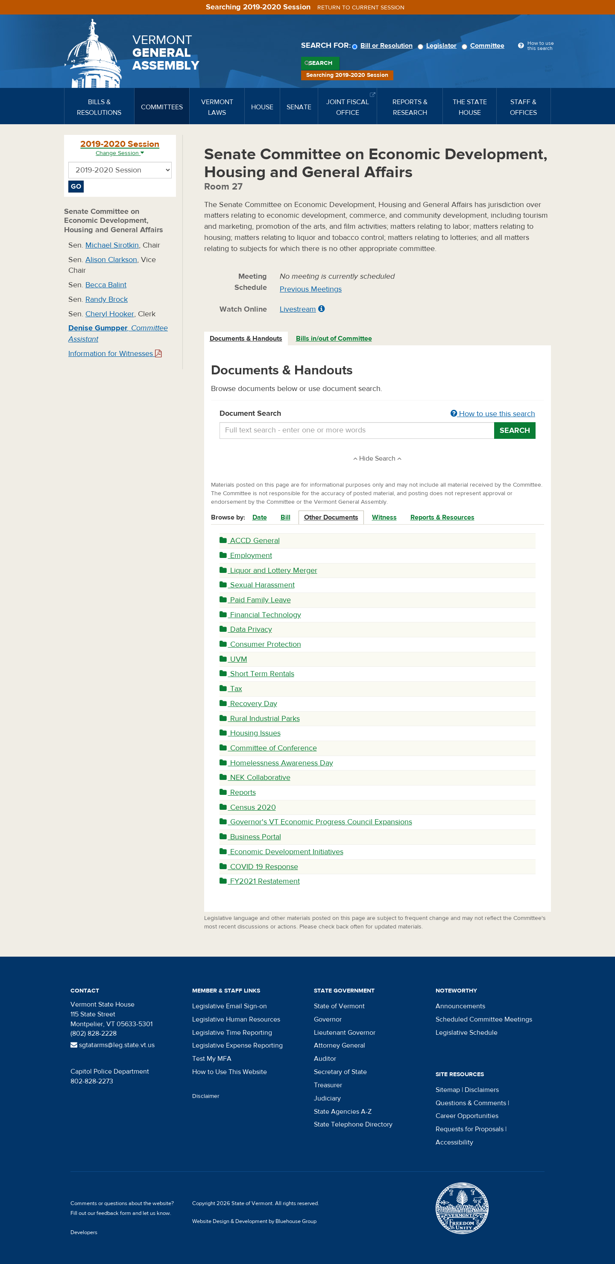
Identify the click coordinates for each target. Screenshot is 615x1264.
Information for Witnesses (114, 354)
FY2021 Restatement (260, 881)
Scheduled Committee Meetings (484, 1019)
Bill (285, 517)
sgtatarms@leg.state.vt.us (112, 1045)
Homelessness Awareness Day (276, 763)
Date (259, 517)
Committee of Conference (268, 748)
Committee (484, 45)
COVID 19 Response (259, 867)
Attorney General (339, 1045)
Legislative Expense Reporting (237, 1045)
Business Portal (250, 837)
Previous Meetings (311, 289)
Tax (231, 689)
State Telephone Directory (353, 1124)
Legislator (438, 45)
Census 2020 (248, 807)
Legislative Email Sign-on (229, 1006)
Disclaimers (482, 1090)
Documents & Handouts (246, 338)
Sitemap (448, 1090)
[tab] (246, 339)
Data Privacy (246, 629)
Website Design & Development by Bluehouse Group (254, 1221)
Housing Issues (250, 733)
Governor (328, 1019)
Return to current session (360, 8)
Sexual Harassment (257, 585)
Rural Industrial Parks (260, 719)
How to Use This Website (229, 1072)
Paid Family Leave (255, 600)
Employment (246, 555)
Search (320, 63)
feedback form (114, 1213)
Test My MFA (211, 1058)
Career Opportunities (467, 1116)
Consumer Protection (260, 644)
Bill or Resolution (383, 45)
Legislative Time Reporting (232, 1032)
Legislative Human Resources (236, 1019)
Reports (238, 792)
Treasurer (328, 1085)
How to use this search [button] (493, 414)
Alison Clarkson (111, 260)
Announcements (460, 1006)
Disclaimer (206, 1096)
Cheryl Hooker (109, 314)
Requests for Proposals (470, 1129)
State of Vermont (339, 1006)
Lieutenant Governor (344, 1032)
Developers (83, 1232)
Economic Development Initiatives (281, 852)
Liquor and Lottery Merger (268, 570)
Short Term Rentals (257, 674)
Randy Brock (106, 299)
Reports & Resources (442, 517)
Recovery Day (248, 704)
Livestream (298, 309)
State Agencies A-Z (343, 1111)
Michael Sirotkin (112, 245)
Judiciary (327, 1098)
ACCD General (250, 541)
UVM (233, 659)
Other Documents (331, 517)
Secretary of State (340, 1072)
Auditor (325, 1058)
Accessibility (454, 1142)
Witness (384, 517)
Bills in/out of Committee (334, 338)
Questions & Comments (471, 1103)
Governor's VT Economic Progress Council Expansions (316, 822)
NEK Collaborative (255, 777)
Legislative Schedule (467, 1032)
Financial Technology (260, 615)
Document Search (378, 414)
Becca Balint (105, 285)
